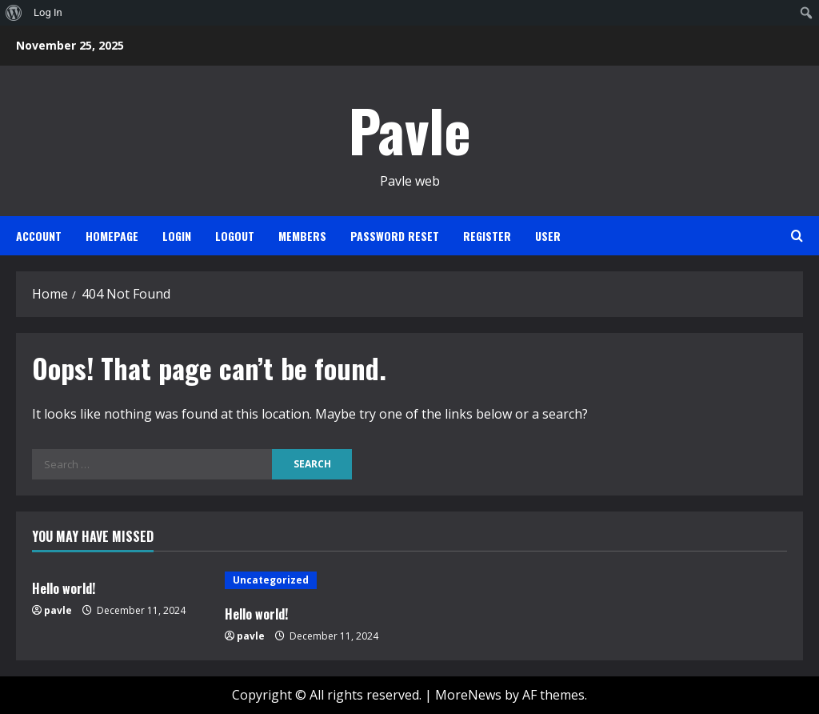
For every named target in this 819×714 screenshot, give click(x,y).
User (548, 235)
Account (39, 235)
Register (487, 235)
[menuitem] (14, 13)
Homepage (112, 235)
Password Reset (394, 235)
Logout (234, 235)
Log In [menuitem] (48, 12)
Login (176, 235)
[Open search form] (797, 235)
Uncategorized (271, 580)
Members (302, 235)
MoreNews (468, 695)
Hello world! (63, 588)
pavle (58, 610)
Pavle (410, 129)
